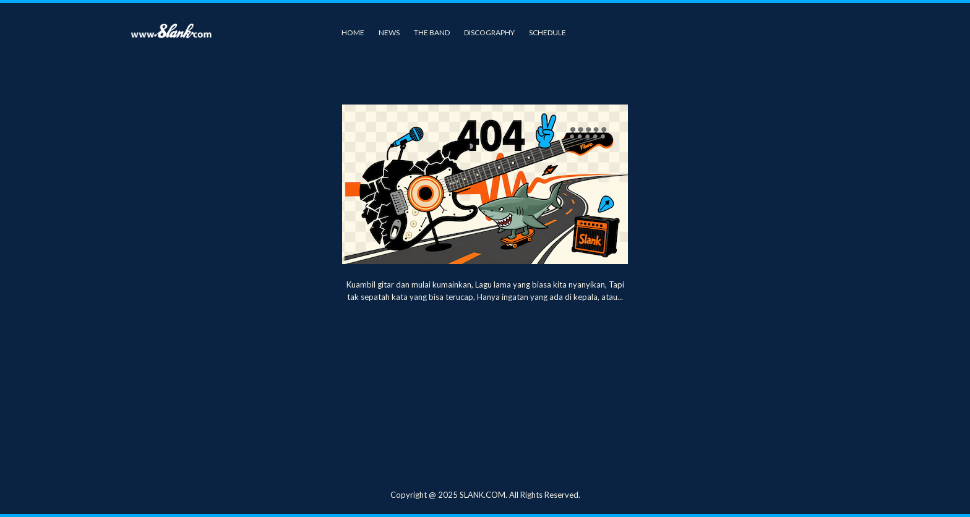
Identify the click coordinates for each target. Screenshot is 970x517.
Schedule (547, 32)
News (389, 32)
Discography (489, 32)
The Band (432, 32)
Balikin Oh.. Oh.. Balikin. (485, 309)
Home (352, 32)
